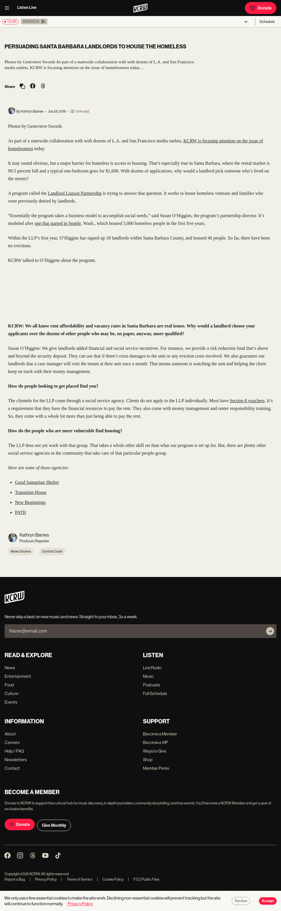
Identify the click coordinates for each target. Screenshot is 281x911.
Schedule (267, 21)
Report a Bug (15, 879)
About (10, 733)
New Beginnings (30, 502)
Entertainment (18, 676)
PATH (20, 512)
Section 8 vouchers (247, 400)
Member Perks (156, 768)
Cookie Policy (110, 879)
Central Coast (52, 551)
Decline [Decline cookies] (241, 901)
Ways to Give (154, 751)
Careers (12, 742)
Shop (147, 759)
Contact (12, 768)
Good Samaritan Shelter (37, 482)
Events (11, 702)
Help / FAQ (14, 751)
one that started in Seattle (57, 223)
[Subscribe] (270, 631)
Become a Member (160, 733)
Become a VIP (155, 742)
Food (9, 684)
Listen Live (26, 7)
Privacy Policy (43, 879)
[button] (34, 21)
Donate (261, 8)
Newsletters (16, 759)
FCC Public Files (143, 879)
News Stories (21, 551)
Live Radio (152, 667)
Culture (11, 693)
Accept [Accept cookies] (268, 901)
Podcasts (151, 684)
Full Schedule (155, 693)
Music (148, 676)
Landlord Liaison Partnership (75, 193)
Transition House (30, 492)
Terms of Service (76, 879)
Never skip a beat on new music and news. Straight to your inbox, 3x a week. (71, 616)
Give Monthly (54, 825)
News (10, 667)
